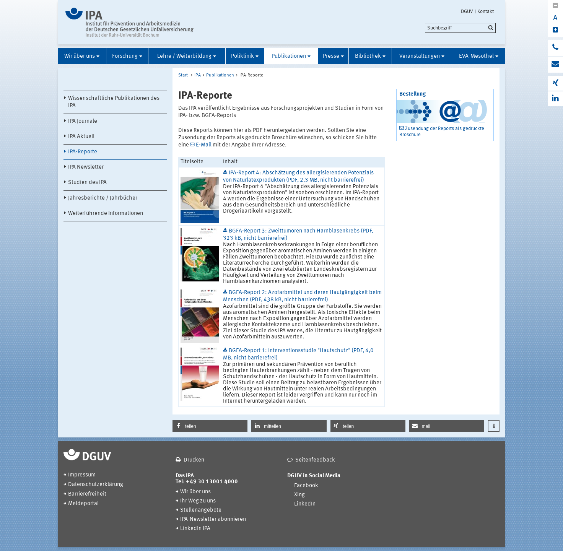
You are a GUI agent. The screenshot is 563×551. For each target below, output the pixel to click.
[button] (209, 426)
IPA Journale (82, 121)
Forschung (125, 56)
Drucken (194, 460)
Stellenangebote (200, 510)
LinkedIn (305, 504)
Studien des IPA (87, 182)
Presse (331, 56)
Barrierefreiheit (87, 494)
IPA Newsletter (86, 167)
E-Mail (204, 145)
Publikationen (289, 56)
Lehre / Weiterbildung (184, 56)
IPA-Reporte (82, 152)
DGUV (467, 11)
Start (183, 75)
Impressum (82, 475)
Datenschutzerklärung (95, 485)
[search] (460, 28)
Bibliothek (368, 56)
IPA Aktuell (81, 137)
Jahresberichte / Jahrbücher (102, 198)
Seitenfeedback (315, 460)
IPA (197, 75)
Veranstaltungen (419, 56)
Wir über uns (79, 56)
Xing (299, 495)
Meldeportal (83, 504)
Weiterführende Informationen (105, 213)
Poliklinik (242, 56)
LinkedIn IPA (195, 528)
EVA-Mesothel (476, 56)
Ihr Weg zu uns (198, 501)
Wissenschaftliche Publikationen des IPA (113, 102)
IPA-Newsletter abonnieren (213, 519)
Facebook (306, 486)
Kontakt (485, 11)
